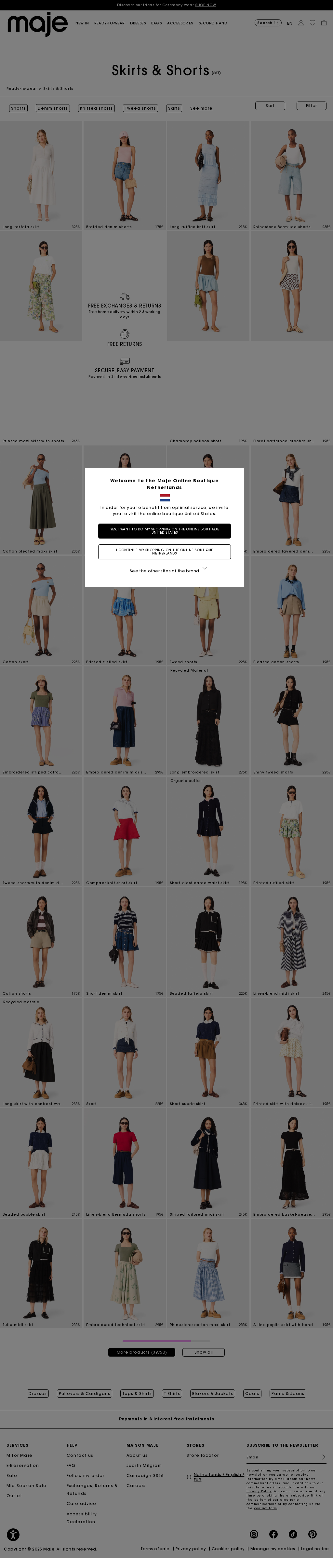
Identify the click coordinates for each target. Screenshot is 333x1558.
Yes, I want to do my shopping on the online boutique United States (166, 531)
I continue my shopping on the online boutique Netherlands (166, 551)
